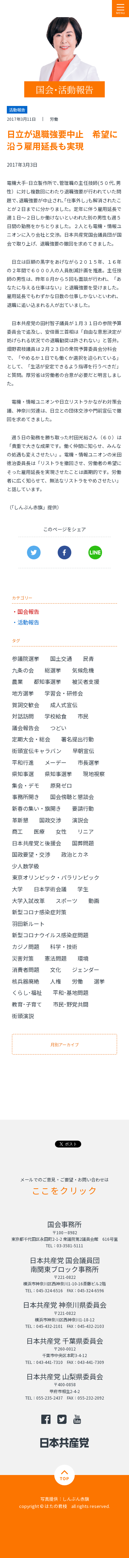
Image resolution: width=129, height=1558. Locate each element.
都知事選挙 (47, 681)
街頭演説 (23, 1016)
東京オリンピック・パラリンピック (55, 877)
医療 (39, 831)
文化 (55, 969)
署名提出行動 (77, 739)
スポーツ (66, 900)
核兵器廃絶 (25, 981)
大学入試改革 (28, 900)
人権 (55, 981)
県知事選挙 (58, 774)
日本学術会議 (50, 889)
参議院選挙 (25, 658)
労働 (54, 119)
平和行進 (23, 762)
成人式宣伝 (63, 705)
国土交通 (61, 658)
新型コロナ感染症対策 (39, 912)
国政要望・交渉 (31, 854)
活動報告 (28, 622)
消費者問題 (25, 969)
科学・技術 (63, 946)
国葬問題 (83, 843)
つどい (58, 728)
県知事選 (23, 774)
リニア (85, 831)
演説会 (80, 820)
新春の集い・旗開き (36, 808)
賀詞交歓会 (25, 705)
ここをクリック (65, 1190)
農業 (17, 681)
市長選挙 (88, 762)
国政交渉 (50, 820)
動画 (93, 900)
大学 (17, 889)
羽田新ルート (28, 923)
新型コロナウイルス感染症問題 (50, 935)
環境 (82, 958)
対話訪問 (23, 716)
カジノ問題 (25, 946)
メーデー (56, 762)
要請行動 (83, 808)
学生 (82, 889)
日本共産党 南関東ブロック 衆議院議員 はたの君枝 (46, 8)
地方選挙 (23, 693)
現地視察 (94, 774)
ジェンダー (85, 969)
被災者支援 (85, 681)
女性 (61, 831)
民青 (88, 658)
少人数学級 (25, 866)
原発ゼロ (61, 785)
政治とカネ (74, 854)
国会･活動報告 (65, 89)
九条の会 (23, 670)
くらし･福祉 (27, 992)
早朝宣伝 (83, 751)
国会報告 (28, 611)
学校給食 (56, 716)
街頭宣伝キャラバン (36, 751)
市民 (82, 716)
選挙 (99, 981)
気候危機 (83, 670)
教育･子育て (27, 1004)
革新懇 (20, 820)
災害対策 (23, 958)
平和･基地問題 (70, 992)
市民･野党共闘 (70, 1004)
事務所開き (25, 797)
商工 (17, 831)
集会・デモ (25, 785)
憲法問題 (56, 958)
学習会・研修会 (64, 693)
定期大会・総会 (31, 739)
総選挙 (53, 670)
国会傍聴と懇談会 (72, 797)
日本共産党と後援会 (36, 843)
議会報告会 (25, 728)
